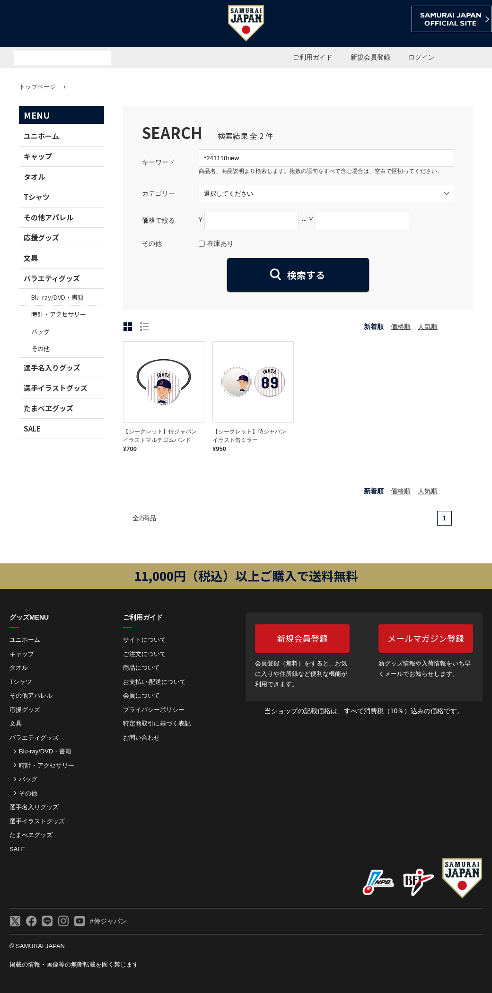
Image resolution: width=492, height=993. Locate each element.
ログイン (421, 57)
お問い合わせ (141, 737)
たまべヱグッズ (48, 408)
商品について (141, 667)
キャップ (38, 156)
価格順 (401, 326)
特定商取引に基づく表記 (157, 723)
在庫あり (220, 243)
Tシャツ (37, 197)
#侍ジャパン (108, 921)
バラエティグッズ (52, 278)
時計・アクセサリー (58, 314)
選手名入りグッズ (52, 367)
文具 (31, 258)
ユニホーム (41, 136)
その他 (40, 348)
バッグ (40, 331)
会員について (141, 695)
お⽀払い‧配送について (154, 681)
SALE (32, 428)
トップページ (37, 86)
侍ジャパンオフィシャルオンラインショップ (54, 24)
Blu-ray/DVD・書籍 (57, 297)
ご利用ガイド (313, 57)
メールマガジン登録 (425, 638)
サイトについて (144, 639)
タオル (34, 176)
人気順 (428, 326)
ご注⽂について (144, 653)
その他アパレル (48, 217)
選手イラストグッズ (56, 388)
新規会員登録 (370, 57)
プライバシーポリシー (153, 709)
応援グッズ (41, 237)
